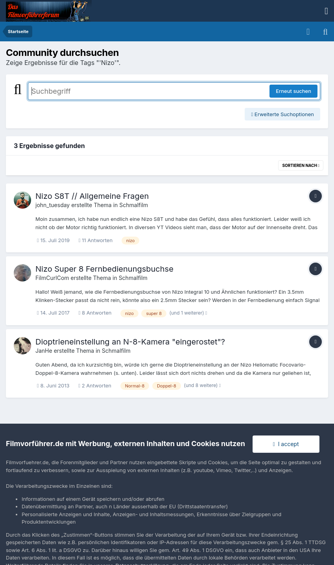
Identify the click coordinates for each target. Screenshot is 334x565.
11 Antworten (96, 240)
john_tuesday (52, 205)
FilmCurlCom (52, 277)
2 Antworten (94, 385)
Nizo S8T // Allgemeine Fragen (92, 196)
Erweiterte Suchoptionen (282, 114)
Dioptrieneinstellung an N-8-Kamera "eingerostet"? (130, 341)
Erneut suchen (293, 91)
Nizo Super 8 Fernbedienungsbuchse (104, 269)
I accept (286, 444)
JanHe (43, 350)
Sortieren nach (300, 165)
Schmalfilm (133, 205)
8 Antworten (95, 312)
